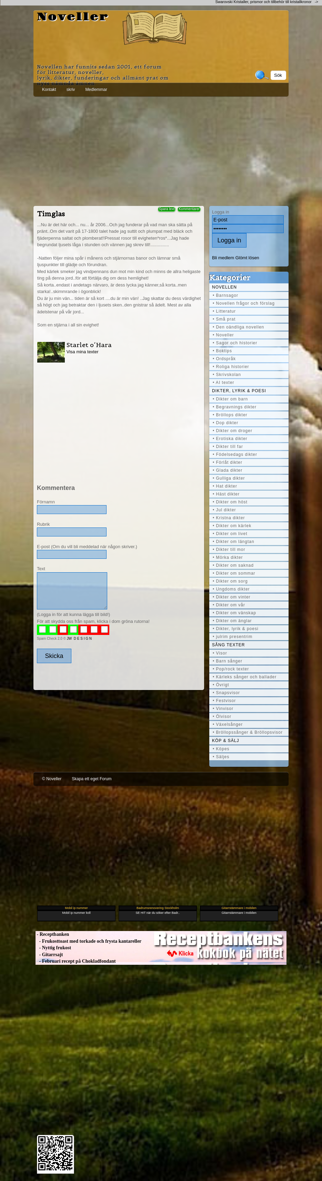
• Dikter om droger (232, 430)
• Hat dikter (225, 486)
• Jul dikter (224, 510)
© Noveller (51, 778)
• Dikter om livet (230, 533)
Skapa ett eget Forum (91, 778)
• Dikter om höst (230, 502)
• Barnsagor (225, 295)
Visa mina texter (83, 351)
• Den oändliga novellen (238, 327)
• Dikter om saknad (233, 565)
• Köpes (221, 748)
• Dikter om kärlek (232, 525)
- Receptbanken (52, 934)
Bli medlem (223, 257)
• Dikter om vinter (232, 597)
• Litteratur (224, 311)
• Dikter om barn (230, 399)
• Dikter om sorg (230, 581)
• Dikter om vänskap (234, 612)
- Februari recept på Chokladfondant (76, 961)
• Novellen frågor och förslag (244, 303)
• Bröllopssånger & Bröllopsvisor (248, 732)
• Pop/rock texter (231, 669)
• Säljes (221, 756)
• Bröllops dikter (230, 414)
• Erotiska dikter (230, 438)
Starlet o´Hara (89, 345)
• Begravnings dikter (234, 407)
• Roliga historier (231, 366)
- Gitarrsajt (49, 954)
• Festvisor (224, 700)
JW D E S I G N (79, 638)
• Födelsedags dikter (235, 454)
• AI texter (223, 382)
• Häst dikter (226, 494)
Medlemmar (96, 89)
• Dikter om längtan (233, 541)
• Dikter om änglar (232, 620)
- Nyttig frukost (53, 947)
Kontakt (49, 89)
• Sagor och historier (235, 343)
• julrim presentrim (232, 636)
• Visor (220, 653)
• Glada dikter (227, 470)
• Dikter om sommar (234, 573)
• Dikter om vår (229, 605)
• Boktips (222, 350)
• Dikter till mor (229, 549)
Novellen (224, 287)
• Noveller (223, 335)
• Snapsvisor (226, 692)
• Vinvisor (223, 708)
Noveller (73, 17)
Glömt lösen (247, 257)
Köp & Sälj (225, 740)
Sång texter (228, 644)
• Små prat (224, 319)
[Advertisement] (161, 150)
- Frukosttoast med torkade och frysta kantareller (88, 941)
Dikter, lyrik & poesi (239, 390)
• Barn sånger (227, 661)
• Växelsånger (228, 724)
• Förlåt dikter (227, 462)
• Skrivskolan (227, 374)
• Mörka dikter (228, 557)
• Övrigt (221, 684)
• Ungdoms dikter (231, 589)
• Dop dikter (225, 422)
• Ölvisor (222, 716)
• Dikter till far (228, 446)
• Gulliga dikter (229, 478)
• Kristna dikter (229, 517)
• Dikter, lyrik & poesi (236, 628)
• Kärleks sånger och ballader (244, 677)
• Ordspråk (224, 358)
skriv (71, 89)
